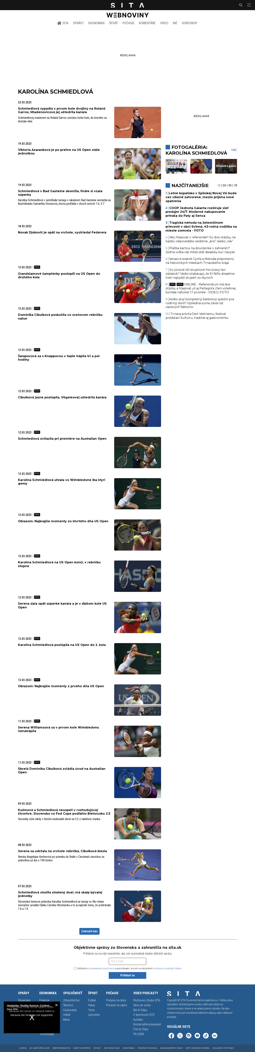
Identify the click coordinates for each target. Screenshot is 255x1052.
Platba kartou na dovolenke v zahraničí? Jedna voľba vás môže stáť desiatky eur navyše (200, 250)
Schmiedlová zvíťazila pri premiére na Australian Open (62, 438)
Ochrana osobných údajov (171, 1048)
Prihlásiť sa (127, 975)
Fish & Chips (140, 1029)
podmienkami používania (102, 968)
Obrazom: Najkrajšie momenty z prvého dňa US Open (61, 686)
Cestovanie (70, 1010)
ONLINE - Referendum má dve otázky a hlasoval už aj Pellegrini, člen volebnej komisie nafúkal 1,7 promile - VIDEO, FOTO (201, 288)
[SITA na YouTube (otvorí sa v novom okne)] (197, 1036)
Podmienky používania (147, 1048)
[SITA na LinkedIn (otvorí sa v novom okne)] (214, 1036)
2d (224, 185)
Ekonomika (96, 23)
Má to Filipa (140, 1010)
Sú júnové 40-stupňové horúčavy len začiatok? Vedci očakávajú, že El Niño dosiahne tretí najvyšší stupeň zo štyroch (200, 273)
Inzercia (22, 1048)
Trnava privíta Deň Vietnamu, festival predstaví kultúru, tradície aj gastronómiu (197, 316)
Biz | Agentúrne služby (39, 1048)
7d (235, 185)
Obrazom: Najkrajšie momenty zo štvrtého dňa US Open (63, 521)
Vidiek (66, 1015)
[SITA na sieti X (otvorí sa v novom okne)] (180, 1036)
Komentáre (147, 23)
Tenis (91, 1010)
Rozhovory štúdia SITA (146, 1000)
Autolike (138, 1019)
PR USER (138, 1034)
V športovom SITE (144, 1015)
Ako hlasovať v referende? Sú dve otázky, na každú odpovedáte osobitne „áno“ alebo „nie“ (201, 239)
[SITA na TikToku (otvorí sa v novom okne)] (206, 1036)
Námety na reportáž (82, 1048)
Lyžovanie (94, 1015)
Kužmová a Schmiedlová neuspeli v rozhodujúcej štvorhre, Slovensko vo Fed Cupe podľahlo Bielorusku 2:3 (64, 811)
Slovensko (24, 1000)
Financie (44, 1000)
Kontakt (97, 1048)
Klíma (66, 1019)
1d (218, 185)
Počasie (128, 23)
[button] (248, 5)
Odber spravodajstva (61, 1048)
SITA (62, 23)
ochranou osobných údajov (168, 968)
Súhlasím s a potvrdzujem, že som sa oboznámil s (128, 968)
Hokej (91, 1005)
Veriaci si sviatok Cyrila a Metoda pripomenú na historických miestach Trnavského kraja (200, 261)
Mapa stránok (129, 1048)
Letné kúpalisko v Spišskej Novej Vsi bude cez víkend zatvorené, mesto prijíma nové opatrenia (201, 197)
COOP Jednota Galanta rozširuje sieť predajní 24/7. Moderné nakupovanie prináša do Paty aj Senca (197, 212)
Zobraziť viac (89, 931)
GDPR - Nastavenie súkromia (198, 1048)
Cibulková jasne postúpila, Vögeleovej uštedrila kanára (62, 397)
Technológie (46, 1034)
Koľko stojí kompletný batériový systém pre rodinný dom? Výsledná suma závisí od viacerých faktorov (200, 303)
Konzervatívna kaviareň (147, 1024)
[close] (56, 1005)
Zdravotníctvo (71, 1000)
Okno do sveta (142, 1005)
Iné (175, 23)
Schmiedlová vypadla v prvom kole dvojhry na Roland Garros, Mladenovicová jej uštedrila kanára (61, 110)
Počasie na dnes (116, 1000)
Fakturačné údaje (112, 1048)
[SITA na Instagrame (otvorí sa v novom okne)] (188, 1036)
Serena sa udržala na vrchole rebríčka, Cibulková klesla (62, 851)
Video (164, 23)
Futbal (92, 1000)
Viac (234, 150)
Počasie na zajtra (116, 1005)
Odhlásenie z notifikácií (223, 1048)
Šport (113, 23)
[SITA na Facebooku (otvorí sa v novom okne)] (171, 1036)
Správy (78, 23)
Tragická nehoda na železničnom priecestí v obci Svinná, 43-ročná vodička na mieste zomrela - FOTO (201, 226)
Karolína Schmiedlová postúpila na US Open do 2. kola (62, 645)
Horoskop (189, 23)
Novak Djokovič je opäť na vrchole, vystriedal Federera (62, 232)
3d (229, 185)
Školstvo (68, 1005)
